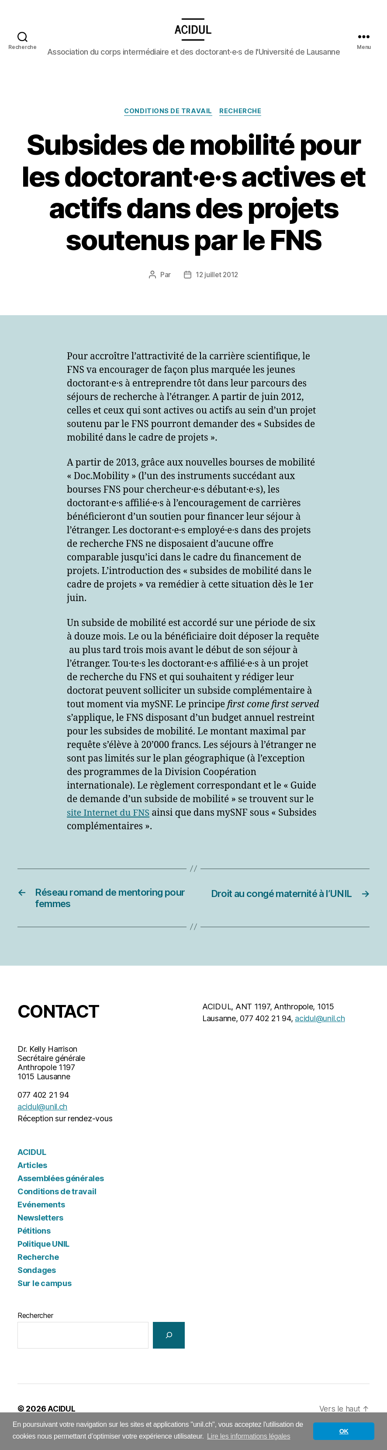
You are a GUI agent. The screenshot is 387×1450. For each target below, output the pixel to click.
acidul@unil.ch (42, 1122)
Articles (32, 1181)
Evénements (41, 1220)
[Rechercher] (169, 1351)
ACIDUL (31, 1168)
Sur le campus (44, 1299)
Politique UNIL (43, 1260)
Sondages (36, 1286)
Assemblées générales (60, 1194)
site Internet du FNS (110, 826)
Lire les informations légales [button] (248, 1436)
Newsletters (40, 1233)
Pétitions (34, 1247)
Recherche (242, 125)
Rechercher (35, 1331)
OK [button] (344, 1431)
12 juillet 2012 (217, 288)
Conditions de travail (168, 125)
